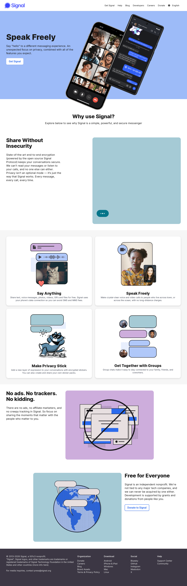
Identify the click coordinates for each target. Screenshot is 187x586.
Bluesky (134, 560)
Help (120, 5)
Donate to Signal (136, 507)
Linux (106, 572)
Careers (151, 5)
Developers (138, 5)
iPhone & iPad (110, 563)
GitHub (134, 563)
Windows (108, 566)
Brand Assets (83, 569)
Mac (106, 569)
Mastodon (135, 569)
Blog (127, 5)
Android (108, 560)
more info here (40, 565)
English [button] (173, 5)
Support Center (164, 560)
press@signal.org (42, 570)
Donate (161, 5)
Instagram (135, 566)
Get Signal (110, 5)
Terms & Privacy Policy (88, 572)
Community (162, 563)
